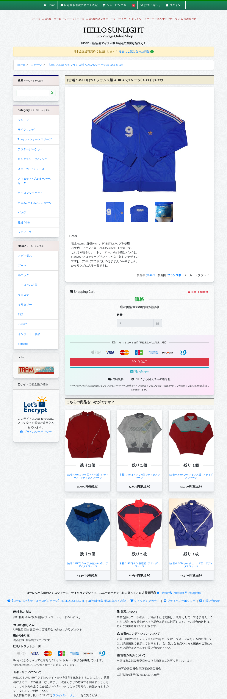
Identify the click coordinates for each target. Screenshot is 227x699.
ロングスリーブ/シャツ (32, 159)
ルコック (23, 275)
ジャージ (23, 120)
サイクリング (26, 129)
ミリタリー (25, 304)
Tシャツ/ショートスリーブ (35, 139)
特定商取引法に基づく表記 (107, 600)
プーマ (22, 265)
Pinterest (176, 592)
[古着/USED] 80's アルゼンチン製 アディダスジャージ (87, 565)
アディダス (25, 255)
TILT (20, 314)
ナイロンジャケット (30, 192)
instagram (192, 592)
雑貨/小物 (24, 222)
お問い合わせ (209, 600)
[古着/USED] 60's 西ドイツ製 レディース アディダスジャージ (87, 476)
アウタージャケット (30, 149)
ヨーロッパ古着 (28, 285)
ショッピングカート (145, 600)
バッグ (22, 212)
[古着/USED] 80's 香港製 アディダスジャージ (139, 565)
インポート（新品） (30, 334)
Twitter (163, 592)
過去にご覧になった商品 (136, 51)
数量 (119, 315)
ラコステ (23, 294)
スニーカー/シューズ (31, 169)
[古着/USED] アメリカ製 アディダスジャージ (139, 476)
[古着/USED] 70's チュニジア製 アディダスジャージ (191, 565)
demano (23, 343)
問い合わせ (139, 371)
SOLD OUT (139, 362)
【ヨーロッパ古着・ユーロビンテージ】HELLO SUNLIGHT (45, 600)
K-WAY (22, 324)
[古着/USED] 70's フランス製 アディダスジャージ (191, 476)
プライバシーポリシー (36, 431)
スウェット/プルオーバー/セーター (35, 181)
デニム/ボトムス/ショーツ (35, 202)
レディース (25, 232)
